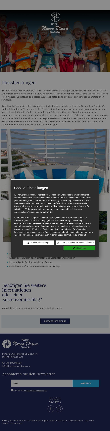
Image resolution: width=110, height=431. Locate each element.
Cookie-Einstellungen (38, 243)
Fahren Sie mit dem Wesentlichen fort (75, 243)
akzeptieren (79, 248)
